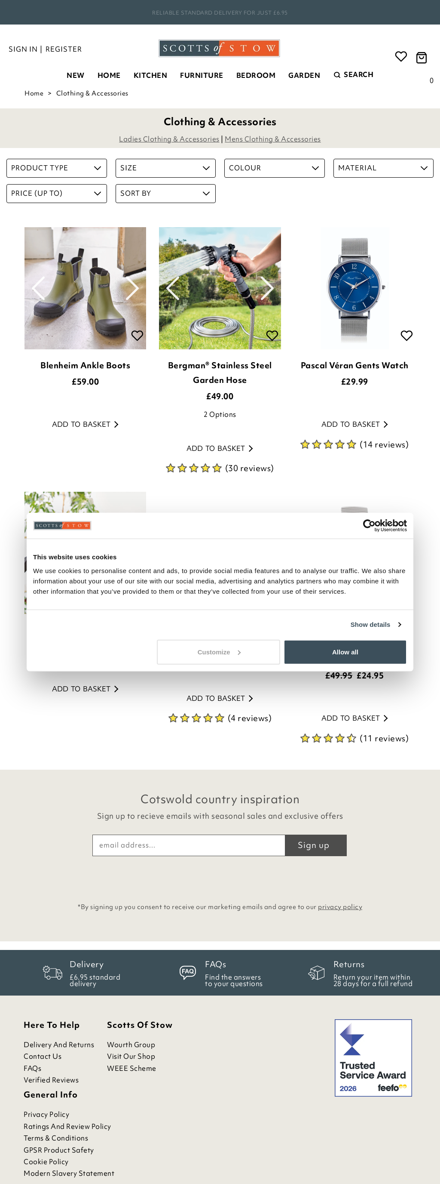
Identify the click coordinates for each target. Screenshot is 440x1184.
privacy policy (340, 907)
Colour (274, 168)
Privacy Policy (46, 1114)
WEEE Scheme (131, 1068)
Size (165, 168)
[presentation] (220, 877)
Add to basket (85, 424)
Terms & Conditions (56, 1138)
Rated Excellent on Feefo (220, 12)
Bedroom (256, 75)
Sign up (314, 845)
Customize (219, 651)
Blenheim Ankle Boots (85, 365)
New (76, 75)
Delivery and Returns (59, 1044)
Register (64, 49)
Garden (304, 75)
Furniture (201, 75)
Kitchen (151, 75)
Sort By (165, 193)
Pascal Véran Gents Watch (355, 365)
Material (383, 168)
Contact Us (42, 1056)
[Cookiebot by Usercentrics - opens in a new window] (369, 525)
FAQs (32, 1068)
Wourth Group (131, 1044)
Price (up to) (56, 193)
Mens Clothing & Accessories (273, 139)
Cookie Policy (46, 1161)
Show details (371, 624)
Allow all (345, 651)
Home (109, 75)
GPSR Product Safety (59, 1150)
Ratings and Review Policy (67, 1126)
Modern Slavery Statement (69, 1173)
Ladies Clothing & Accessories (169, 139)
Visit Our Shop (131, 1056)
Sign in (23, 49)
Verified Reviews (51, 1080)
